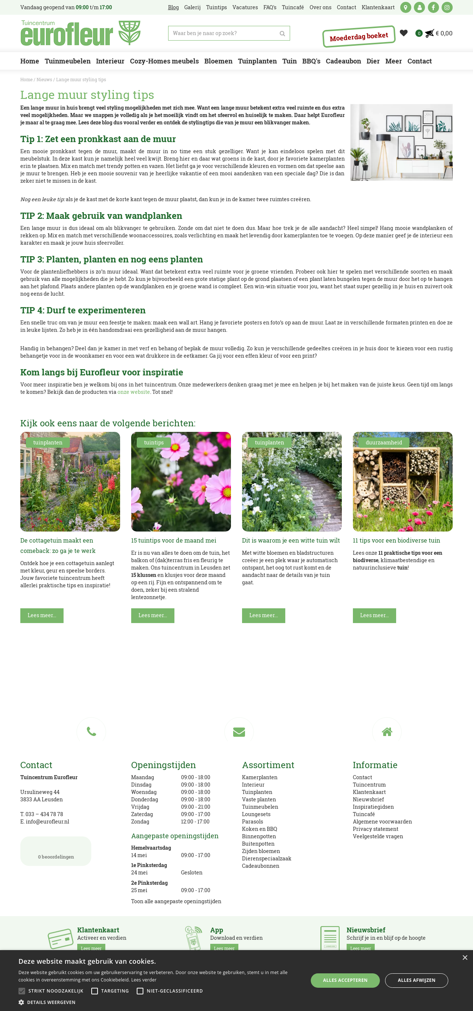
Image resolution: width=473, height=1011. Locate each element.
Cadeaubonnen (260, 865)
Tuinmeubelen (260, 806)
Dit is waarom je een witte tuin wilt (291, 540)
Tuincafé (364, 814)
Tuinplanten (257, 791)
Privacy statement (375, 828)
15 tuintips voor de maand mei (173, 540)
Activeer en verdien (101, 939)
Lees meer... (42, 615)
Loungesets (256, 814)
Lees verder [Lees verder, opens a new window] (144, 980)
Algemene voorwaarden (382, 821)
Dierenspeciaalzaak (267, 858)
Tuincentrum (369, 784)
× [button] (464, 958)
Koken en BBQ (259, 828)
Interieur (253, 784)
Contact (362, 777)
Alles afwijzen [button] (417, 980)
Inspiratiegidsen (373, 806)
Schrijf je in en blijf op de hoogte (386, 939)
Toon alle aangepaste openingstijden (176, 901)
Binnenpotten (259, 836)
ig (447, 7)
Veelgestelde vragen (378, 836)
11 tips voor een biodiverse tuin (396, 540)
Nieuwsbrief (368, 799)
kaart (405, 7)
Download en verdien (236, 939)
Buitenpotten (258, 843)
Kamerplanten (260, 777)
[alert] (236, 980)
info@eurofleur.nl (47, 821)
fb (433, 7)
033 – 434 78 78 (44, 814)
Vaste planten (259, 799)
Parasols (252, 821)
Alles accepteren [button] (345, 980)
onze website (134, 391)
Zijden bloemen (261, 850)
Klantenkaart (369, 791)
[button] (159, 1001)
